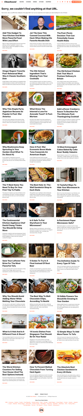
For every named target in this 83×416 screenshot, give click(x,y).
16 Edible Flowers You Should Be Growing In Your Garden (67, 298)
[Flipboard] (62, 2)
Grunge (45, 402)
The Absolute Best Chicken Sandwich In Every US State (67, 369)
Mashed (15, 403)
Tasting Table (71, 403)
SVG (66, 403)
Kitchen (41, 1)
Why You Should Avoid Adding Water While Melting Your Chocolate (13, 298)
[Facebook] (57, 2)
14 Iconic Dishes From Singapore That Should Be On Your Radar (41, 334)
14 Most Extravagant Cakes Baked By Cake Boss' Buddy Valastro (67, 149)
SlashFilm (55, 403)
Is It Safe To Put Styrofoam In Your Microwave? (38, 223)
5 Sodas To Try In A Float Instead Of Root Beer (40, 263)
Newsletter (76, 1)
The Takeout (39, 405)
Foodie (21, 402)
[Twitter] (60, 2)
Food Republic (27, 402)
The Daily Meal (26, 405)
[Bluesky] (67, 2)
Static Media (33, 396)
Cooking (28, 1)
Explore (16, 402)
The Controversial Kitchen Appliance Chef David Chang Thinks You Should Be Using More (13, 225)
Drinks (35, 1)
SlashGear (61, 403)
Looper (10, 403)
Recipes (22, 1)
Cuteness (11, 402)
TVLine (45, 405)
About (36, 394)
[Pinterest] (65, 2)
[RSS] (70, 2)
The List (33, 405)
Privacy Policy (44, 394)
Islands (70, 402)
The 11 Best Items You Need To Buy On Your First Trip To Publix (12, 187)
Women (50, 405)
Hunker (66, 402)
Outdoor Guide (35, 403)
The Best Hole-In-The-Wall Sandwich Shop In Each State (40, 187)
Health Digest (52, 402)
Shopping (48, 1)
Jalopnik (76, 402)
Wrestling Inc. (56, 405)
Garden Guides (35, 402)
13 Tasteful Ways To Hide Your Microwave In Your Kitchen (68, 187)
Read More (4, 50)
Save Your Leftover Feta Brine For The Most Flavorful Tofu (13, 263)
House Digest (59, 402)
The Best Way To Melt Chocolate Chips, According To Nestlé (40, 298)
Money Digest (21, 403)
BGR (6, 402)
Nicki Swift (28, 403)
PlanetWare (43, 403)
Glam (41, 402)
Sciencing (49, 403)
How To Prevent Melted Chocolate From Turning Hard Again (41, 369)
